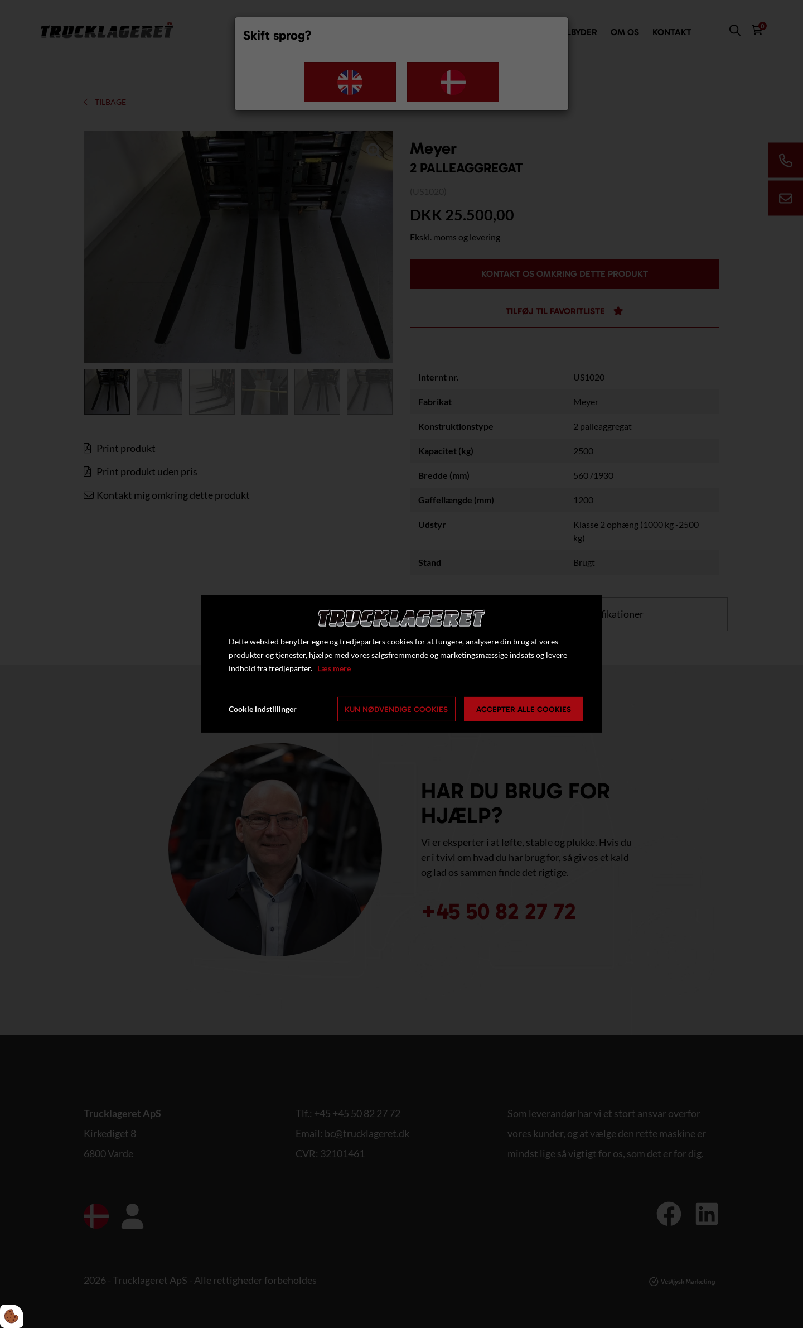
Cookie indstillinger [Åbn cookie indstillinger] (263, 709)
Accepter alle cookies (523, 709)
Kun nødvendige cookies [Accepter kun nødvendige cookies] (396, 709)
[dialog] (401, 664)
